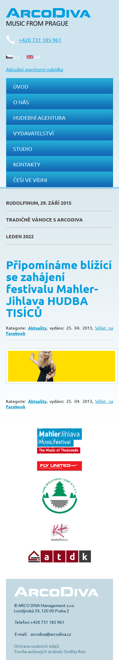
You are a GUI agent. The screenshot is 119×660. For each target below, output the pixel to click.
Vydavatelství (33, 133)
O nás (21, 102)
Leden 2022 (20, 236)
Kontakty (26, 164)
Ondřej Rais (75, 651)
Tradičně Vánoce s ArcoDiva (44, 219)
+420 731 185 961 (40, 40)
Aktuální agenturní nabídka (34, 69)
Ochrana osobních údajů (36, 646)
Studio (22, 148)
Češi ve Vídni (30, 180)
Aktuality (37, 327)
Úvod (20, 86)
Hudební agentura (39, 117)
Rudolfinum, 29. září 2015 (38, 203)
